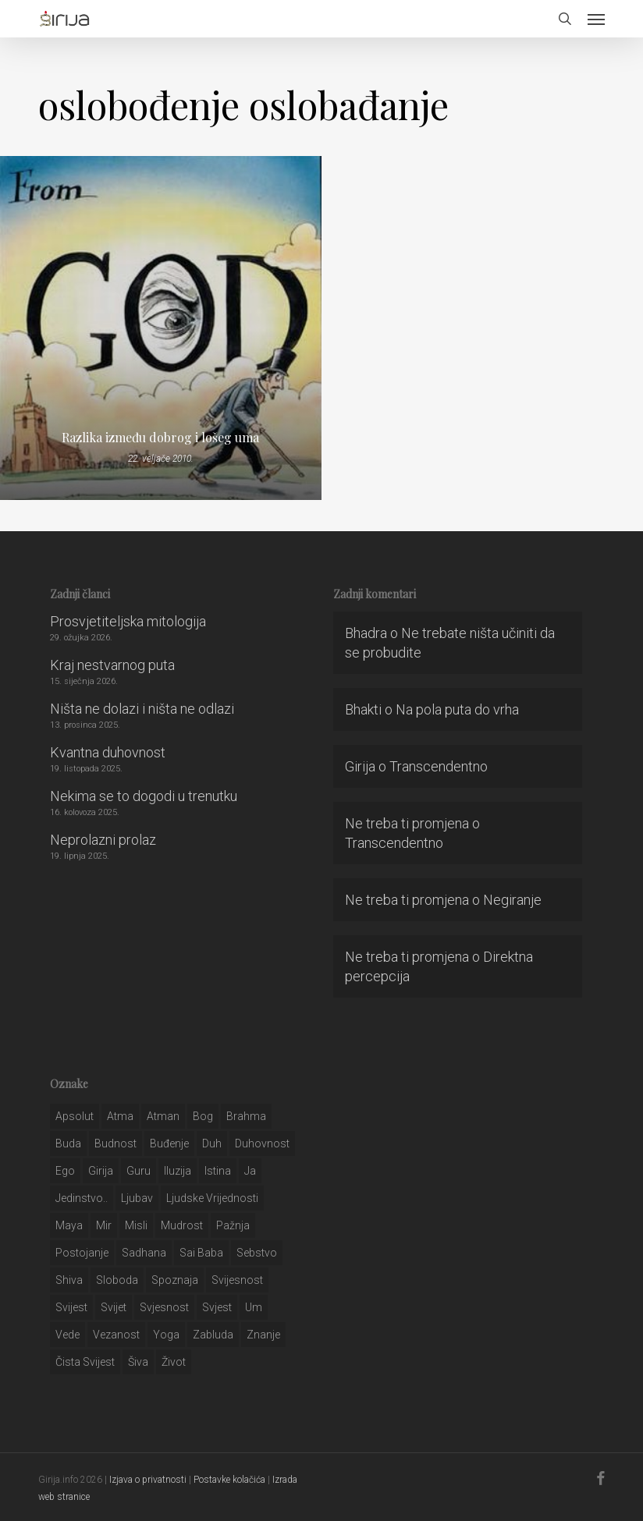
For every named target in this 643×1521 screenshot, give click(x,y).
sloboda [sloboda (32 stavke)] (117, 1280)
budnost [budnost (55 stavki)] (115, 1143)
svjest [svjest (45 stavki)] (217, 1307)
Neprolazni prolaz (103, 839)
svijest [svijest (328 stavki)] (71, 1307)
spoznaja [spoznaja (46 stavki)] (174, 1280)
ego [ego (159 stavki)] (65, 1171)
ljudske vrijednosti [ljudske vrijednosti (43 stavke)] (212, 1198)
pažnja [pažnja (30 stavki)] (233, 1225)
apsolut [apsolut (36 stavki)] (74, 1116)
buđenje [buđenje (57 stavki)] (169, 1143)
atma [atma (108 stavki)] (120, 1116)
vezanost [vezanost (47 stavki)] (116, 1334)
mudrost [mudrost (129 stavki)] (182, 1225)
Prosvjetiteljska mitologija (128, 621)
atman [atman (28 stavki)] (163, 1116)
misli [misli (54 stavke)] (136, 1225)
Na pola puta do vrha (457, 709)
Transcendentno (438, 766)
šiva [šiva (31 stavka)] (138, 1362)
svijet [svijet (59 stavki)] (113, 1307)
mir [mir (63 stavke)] (104, 1225)
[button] (596, 19)
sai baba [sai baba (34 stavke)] (201, 1252)
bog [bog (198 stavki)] (203, 1116)
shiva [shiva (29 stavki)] (69, 1280)
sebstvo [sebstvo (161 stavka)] (256, 1252)
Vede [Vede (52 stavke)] (67, 1334)
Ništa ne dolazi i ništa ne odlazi (142, 708)
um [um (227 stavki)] (253, 1307)
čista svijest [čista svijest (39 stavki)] (85, 1362)
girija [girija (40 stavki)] (100, 1171)
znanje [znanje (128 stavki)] (263, 1334)
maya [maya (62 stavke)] (69, 1225)
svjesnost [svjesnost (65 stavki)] (164, 1307)
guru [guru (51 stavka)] (138, 1171)
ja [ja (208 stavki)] (250, 1171)
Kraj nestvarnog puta (112, 665)
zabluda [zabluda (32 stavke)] (213, 1334)
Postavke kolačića (229, 1479)
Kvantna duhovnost (107, 752)
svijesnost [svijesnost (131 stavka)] (237, 1280)
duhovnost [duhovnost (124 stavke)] (262, 1143)
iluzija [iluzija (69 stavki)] (177, 1171)
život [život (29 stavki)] (174, 1362)
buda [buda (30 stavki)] (68, 1143)
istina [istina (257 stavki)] (217, 1171)
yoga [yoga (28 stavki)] (166, 1334)
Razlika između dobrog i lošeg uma (160, 437)
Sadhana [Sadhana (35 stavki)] (144, 1252)
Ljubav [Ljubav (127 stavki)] (137, 1198)
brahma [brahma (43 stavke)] (246, 1116)
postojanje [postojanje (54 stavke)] (81, 1252)
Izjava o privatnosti (148, 1479)
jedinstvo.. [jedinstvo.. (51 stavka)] (81, 1198)
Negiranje (512, 900)
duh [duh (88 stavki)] (212, 1143)
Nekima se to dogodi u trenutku (143, 796)
